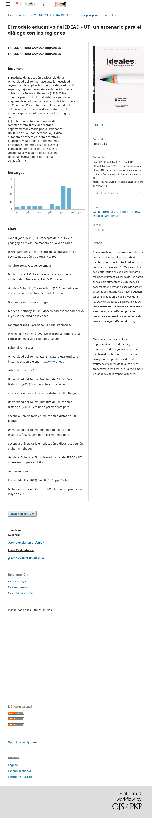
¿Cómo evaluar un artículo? (27, 558)
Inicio (11, 15)
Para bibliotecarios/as (20, 593)
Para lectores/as (17, 581)
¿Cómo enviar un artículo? (26, 542)
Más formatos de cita (107, 193)
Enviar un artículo (22, 513)
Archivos (24, 15)
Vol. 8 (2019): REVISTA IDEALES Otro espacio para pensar (67, 15)
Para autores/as (17, 587)
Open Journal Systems (22, 742)
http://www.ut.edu (52, 361)
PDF (101, 125)
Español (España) (19, 771)
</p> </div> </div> (76, 651)
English (13, 765)
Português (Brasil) (20, 777)
